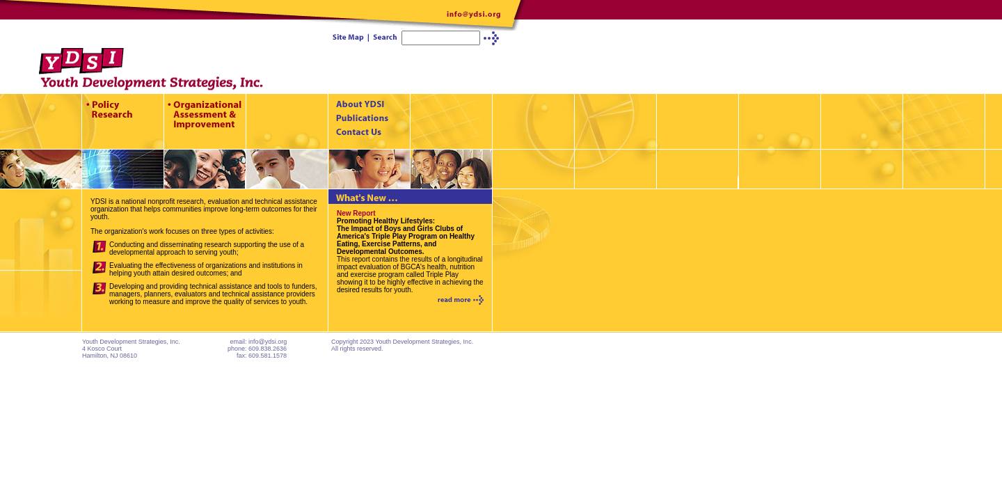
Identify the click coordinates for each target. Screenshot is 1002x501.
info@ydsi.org (267, 341)
